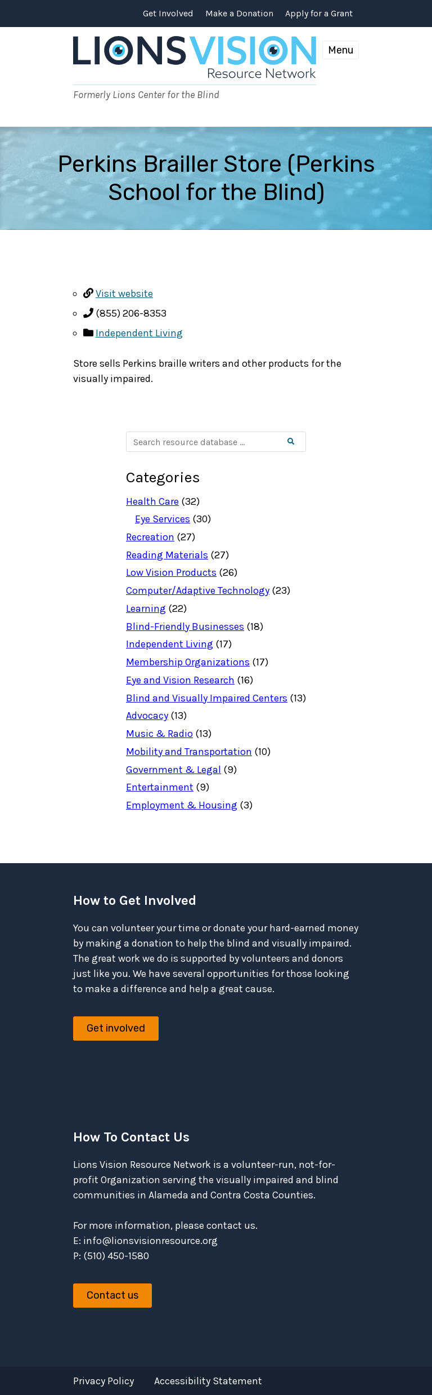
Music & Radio (159, 733)
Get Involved (168, 13)
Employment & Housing (181, 805)
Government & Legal (173, 769)
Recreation (150, 537)
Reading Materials (167, 555)
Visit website (124, 293)
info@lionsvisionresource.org (150, 1240)
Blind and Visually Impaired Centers (206, 698)
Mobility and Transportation (189, 751)
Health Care (152, 501)
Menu (340, 50)
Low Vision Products (171, 572)
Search (300, 442)
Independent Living (139, 333)
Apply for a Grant (319, 13)
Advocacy (147, 715)
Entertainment (160, 787)
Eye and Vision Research (180, 680)
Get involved (116, 1028)
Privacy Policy (103, 1381)
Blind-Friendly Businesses (185, 626)
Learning (146, 608)
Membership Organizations (188, 662)
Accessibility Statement (208, 1381)
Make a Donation (239, 13)
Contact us (112, 1295)
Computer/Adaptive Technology (197, 590)
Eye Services (162, 519)
